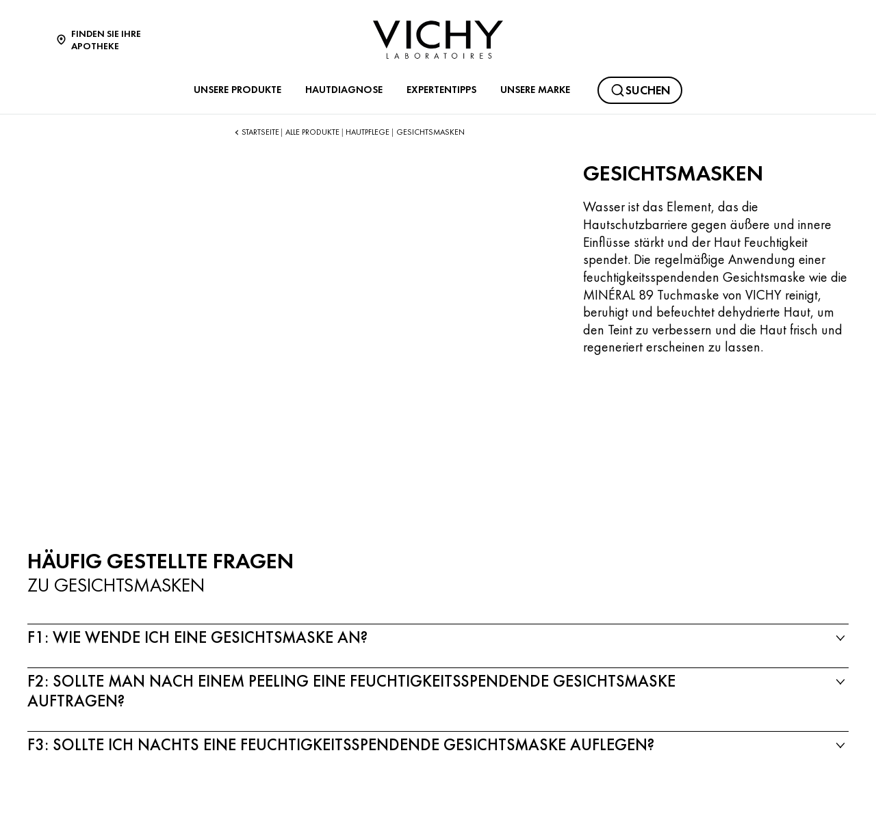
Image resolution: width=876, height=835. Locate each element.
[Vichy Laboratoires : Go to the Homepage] (438, 40)
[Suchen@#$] (639, 90)
